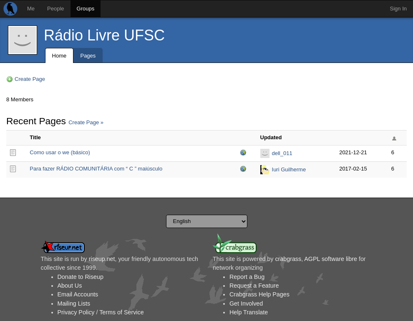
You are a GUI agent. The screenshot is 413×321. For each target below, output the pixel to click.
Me (31, 8)
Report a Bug (246, 276)
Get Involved (246, 303)
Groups (86, 8)
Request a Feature (254, 285)
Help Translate (248, 312)
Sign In (398, 8)
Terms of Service (121, 312)
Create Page (30, 79)
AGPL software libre (330, 259)
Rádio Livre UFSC (104, 35)
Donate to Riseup (80, 276)
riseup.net (102, 259)
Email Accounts (78, 294)
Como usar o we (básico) (60, 152)
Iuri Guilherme (289, 169)
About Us (70, 285)
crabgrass (288, 259)
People (55, 8)
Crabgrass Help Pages (259, 294)
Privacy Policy (76, 312)
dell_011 (282, 153)
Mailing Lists (74, 303)
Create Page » (85, 122)
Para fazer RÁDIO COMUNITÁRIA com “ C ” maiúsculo (96, 169)
